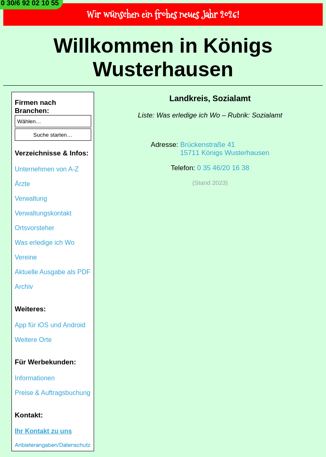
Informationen (35, 378)
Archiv (24, 286)
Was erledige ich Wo (44, 242)
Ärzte (22, 183)
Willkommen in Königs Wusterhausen (163, 57)
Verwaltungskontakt (43, 213)
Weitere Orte (33, 339)
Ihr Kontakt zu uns (43, 431)
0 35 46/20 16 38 (223, 168)
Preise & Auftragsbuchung (52, 392)
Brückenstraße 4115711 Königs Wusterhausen (224, 149)
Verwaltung (31, 198)
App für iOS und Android (50, 325)
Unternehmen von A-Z (47, 169)
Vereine (26, 257)
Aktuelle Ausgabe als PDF (52, 271)
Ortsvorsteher (34, 227)
